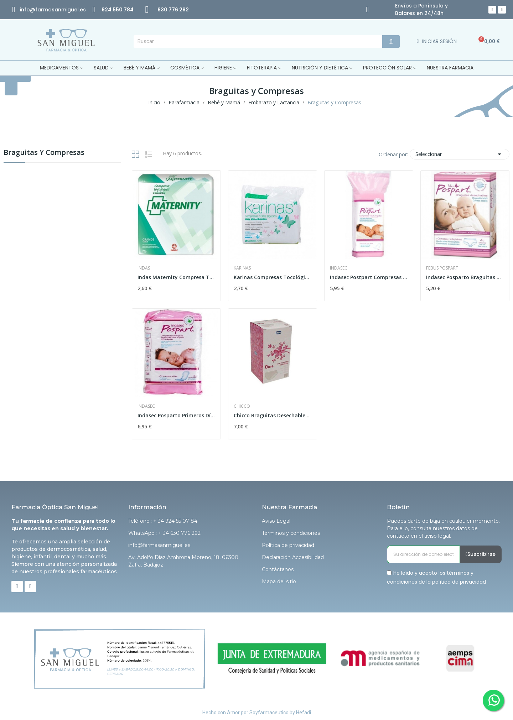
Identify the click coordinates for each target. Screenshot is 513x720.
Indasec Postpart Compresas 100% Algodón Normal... (369, 277)
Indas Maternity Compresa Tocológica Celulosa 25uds (176, 277)
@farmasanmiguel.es (58, 9)
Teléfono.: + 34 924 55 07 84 (162, 521)
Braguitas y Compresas (44, 153)
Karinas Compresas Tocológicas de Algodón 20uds (272, 277)
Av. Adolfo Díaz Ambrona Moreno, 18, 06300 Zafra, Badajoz (183, 561)
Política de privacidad (288, 545)
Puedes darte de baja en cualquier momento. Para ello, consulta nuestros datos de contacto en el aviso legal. (443, 528)
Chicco (242, 406)
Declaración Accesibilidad (293, 557)
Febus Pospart (442, 268)
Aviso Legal (276, 521)
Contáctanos (278, 569)
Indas (144, 268)
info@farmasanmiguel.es (159, 545)
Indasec (338, 268)
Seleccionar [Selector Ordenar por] (459, 154)
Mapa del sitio (279, 581)
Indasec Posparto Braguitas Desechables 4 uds (465, 277)
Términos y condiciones (291, 533)
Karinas (242, 268)
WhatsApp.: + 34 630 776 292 (164, 533)
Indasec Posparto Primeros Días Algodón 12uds (176, 415)
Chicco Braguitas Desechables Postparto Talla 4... (272, 415)
